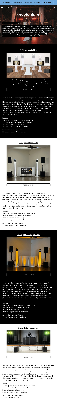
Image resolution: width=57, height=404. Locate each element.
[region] (28, 2)
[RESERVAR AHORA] (28, 89)
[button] (2, 7)
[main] (28, 15)
